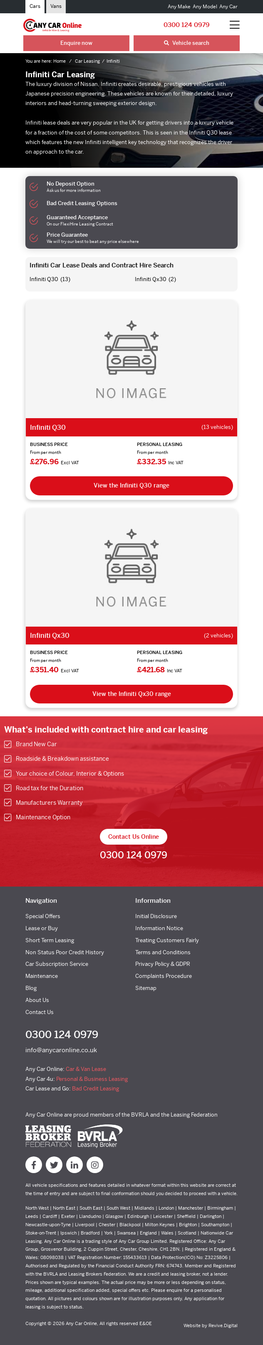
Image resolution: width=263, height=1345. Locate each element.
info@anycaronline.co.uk (61, 1050)
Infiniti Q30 (44, 279)
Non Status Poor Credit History (64, 952)
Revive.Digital (223, 1325)
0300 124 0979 (187, 25)
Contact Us (39, 1012)
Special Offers (42, 916)
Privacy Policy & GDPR (162, 964)
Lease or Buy (41, 928)
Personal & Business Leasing (92, 1079)
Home (60, 61)
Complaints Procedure (163, 976)
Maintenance (41, 976)
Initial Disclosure (156, 916)
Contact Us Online (133, 836)
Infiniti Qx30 (150, 279)
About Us (37, 1000)
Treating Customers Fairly (167, 940)
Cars (35, 6)
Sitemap (145, 988)
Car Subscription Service (56, 964)
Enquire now (76, 43)
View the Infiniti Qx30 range (131, 694)
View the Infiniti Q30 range (131, 485)
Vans (56, 6)
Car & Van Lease (86, 1069)
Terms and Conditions (163, 952)
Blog (31, 988)
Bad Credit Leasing (95, 1088)
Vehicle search (186, 43)
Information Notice (159, 928)
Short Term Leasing (49, 940)
